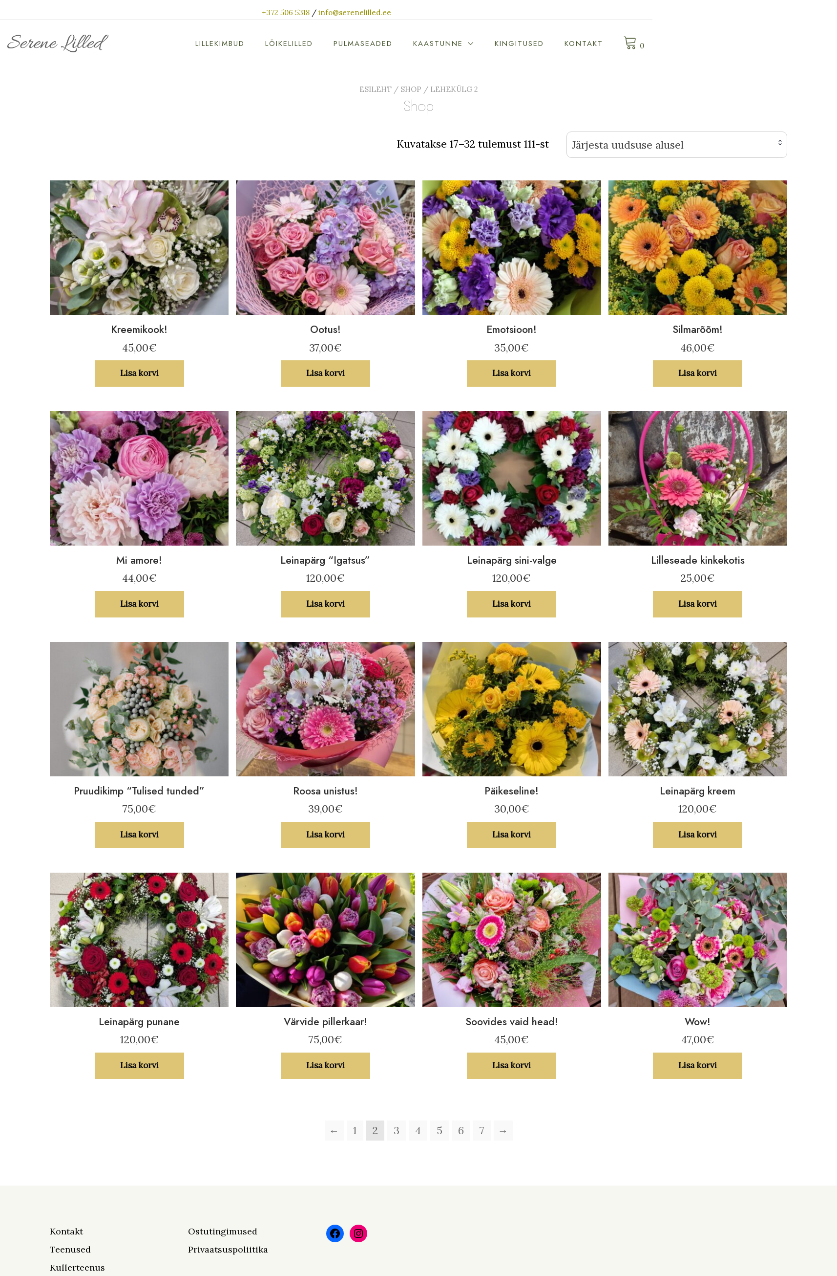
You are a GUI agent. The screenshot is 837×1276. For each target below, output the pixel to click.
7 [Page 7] (482, 1130)
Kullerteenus (77, 1267)
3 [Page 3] (396, 1130)
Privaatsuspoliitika (228, 1249)
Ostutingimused (222, 1231)
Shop (410, 89)
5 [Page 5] (439, 1130)
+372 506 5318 (378, 12)
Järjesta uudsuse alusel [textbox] (628, 145)
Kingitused (657, 43)
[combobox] (676, 145)
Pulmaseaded (501, 43)
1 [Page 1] (355, 1130)
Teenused (70, 1249)
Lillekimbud (358, 43)
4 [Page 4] (418, 1130)
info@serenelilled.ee (447, 12)
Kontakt (722, 43)
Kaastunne (576, 43)
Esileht (375, 89)
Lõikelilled (427, 43)
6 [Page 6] (461, 1130)
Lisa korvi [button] (139, 373)
